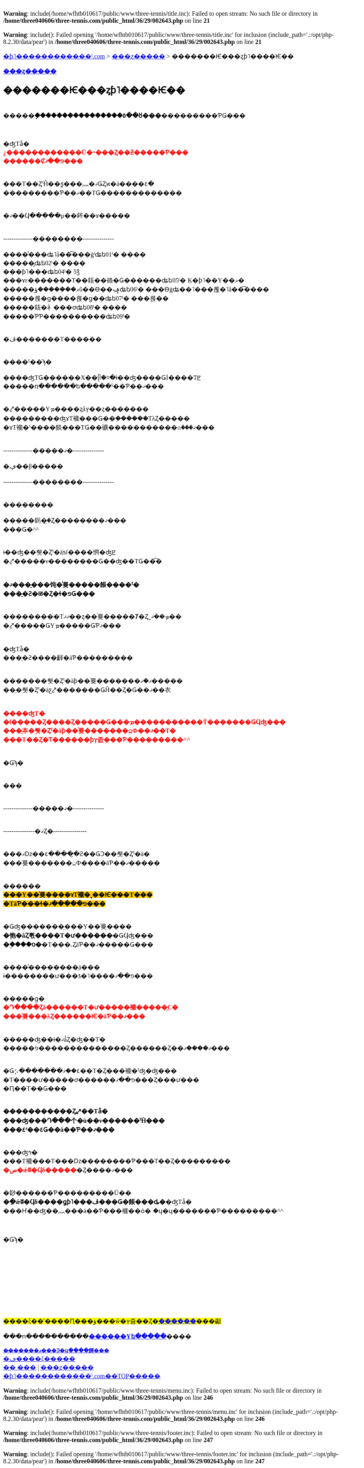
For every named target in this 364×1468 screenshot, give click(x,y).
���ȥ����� (138, 56)
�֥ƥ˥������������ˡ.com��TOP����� (81, 1376)
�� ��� (19, 1367)
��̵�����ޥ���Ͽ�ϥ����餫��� (56, 1350)
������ (177, 1321)
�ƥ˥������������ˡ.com (54, 56)
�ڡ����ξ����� (39, 1358)
